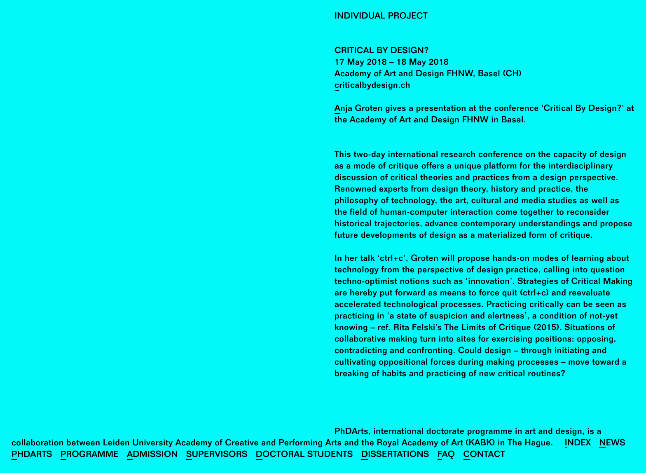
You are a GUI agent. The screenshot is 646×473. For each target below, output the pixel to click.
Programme (90, 455)
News (612, 444)
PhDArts (32, 455)
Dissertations (395, 455)
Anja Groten (359, 109)
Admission (152, 455)
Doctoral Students (304, 455)
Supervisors (217, 455)
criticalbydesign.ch (372, 86)
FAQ (446, 455)
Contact (484, 455)
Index (578, 444)
